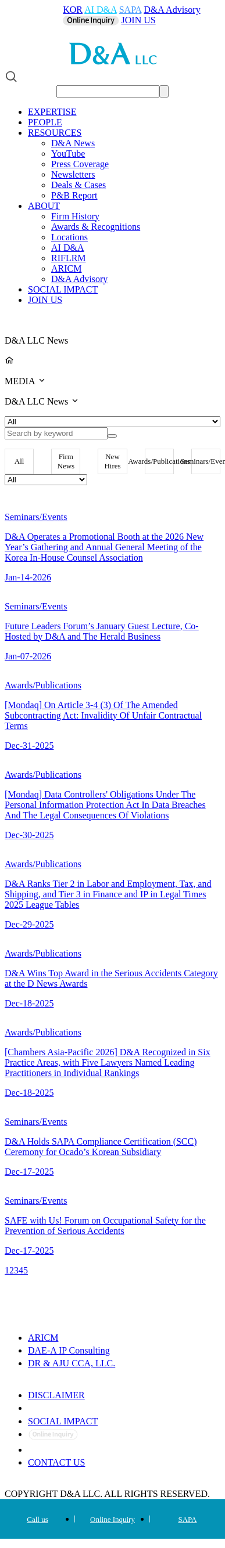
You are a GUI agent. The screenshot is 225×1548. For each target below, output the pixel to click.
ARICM (66, 268)
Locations (69, 237)
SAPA (130, 10)
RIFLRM (68, 258)
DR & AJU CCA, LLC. (71, 1363)
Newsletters (73, 174)
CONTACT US (56, 1462)
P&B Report (74, 195)
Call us (37, 1519)
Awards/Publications (159, 461)
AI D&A (100, 10)
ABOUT (44, 206)
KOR (73, 10)
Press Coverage (80, 164)
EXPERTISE (52, 112)
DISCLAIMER (56, 1395)
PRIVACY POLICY (68, 1408)
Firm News (66, 461)
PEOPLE (45, 122)
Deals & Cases (78, 185)
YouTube (68, 153)
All (19, 461)
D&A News (73, 143)
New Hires (112, 461)
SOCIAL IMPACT (63, 289)
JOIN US (139, 20)
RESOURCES (54, 133)
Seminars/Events (205, 461)
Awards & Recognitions (95, 227)
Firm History (75, 216)
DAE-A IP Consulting (69, 1350)
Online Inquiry (112, 1519)
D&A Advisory (172, 10)
